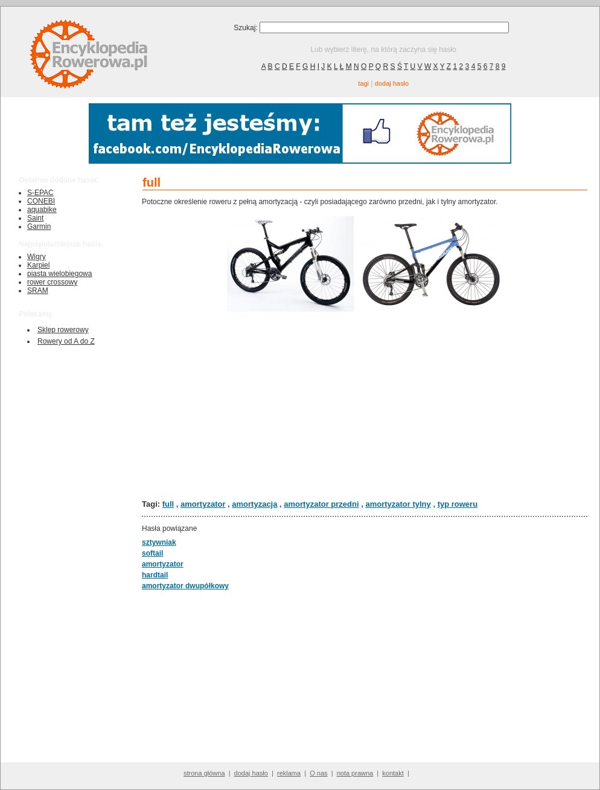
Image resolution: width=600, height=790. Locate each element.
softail (152, 553)
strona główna (204, 773)
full (168, 504)
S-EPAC (40, 192)
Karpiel (38, 265)
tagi (363, 83)
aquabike (42, 209)
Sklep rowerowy (63, 330)
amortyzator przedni (321, 504)
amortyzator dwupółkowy (185, 586)
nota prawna (355, 773)
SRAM (37, 290)
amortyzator (202, 504)
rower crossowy (52, 282)
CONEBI (41, 201)
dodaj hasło (392, 83)
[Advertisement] (364, 405)
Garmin (39, 226)
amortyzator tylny (397, 504)
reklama (289, 773)
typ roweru (457, 504)
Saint (35, 218)
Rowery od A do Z (66, 341)
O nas (318, 773)
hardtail (155, 575)
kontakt (392, 773)
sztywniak (159, 542)
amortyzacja (254, 504)
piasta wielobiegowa (59, 273)
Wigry (36, 256)
